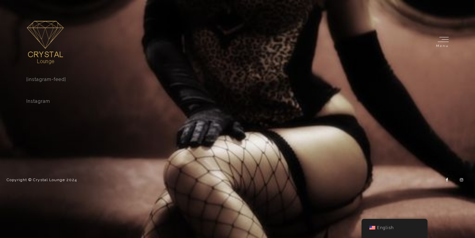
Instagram (38, 101)
